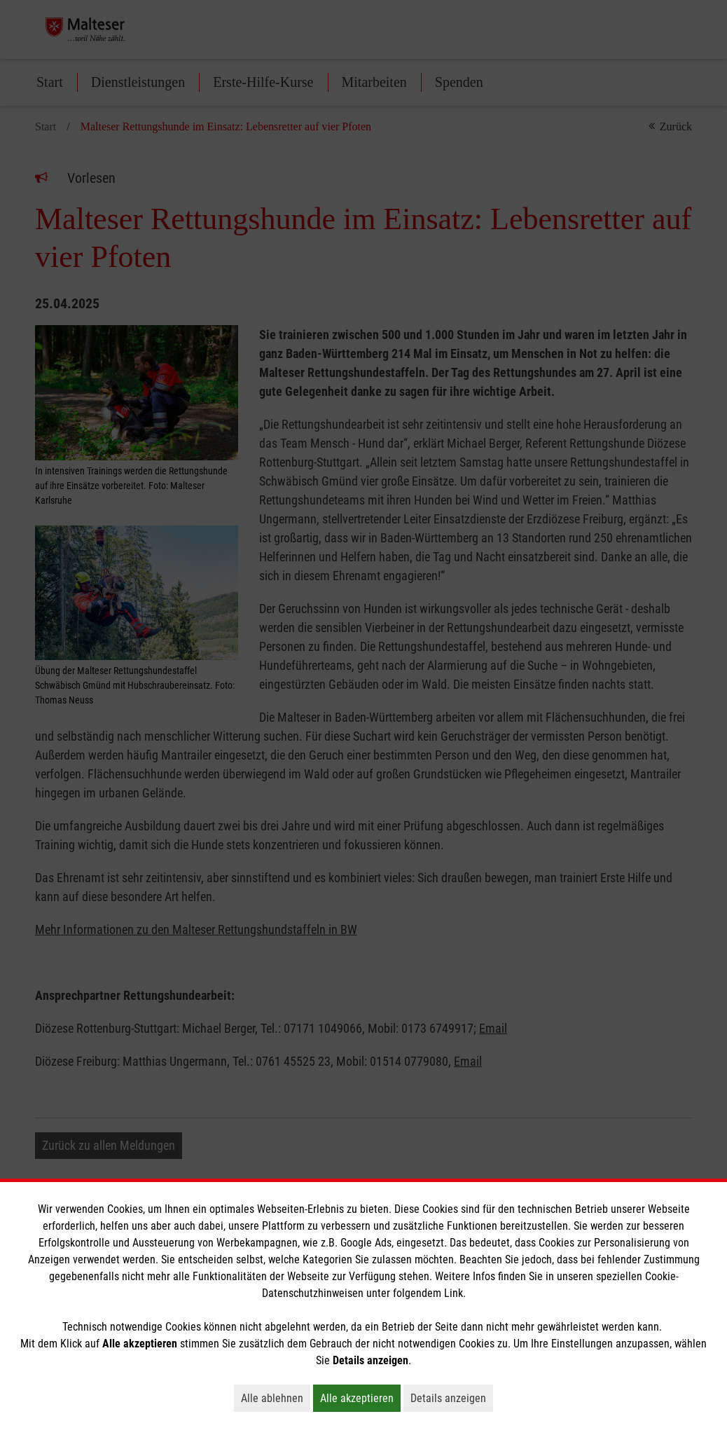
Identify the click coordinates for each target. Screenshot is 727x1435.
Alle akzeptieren (360, 1398)
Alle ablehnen (275, 1398)
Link (453, 1293)
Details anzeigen (451, 1398)
